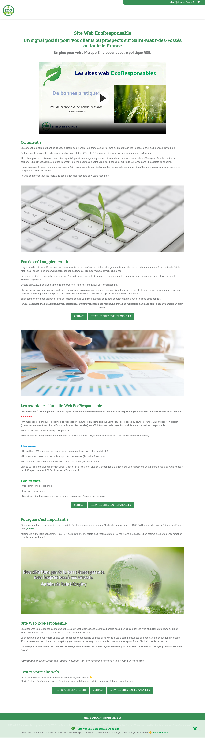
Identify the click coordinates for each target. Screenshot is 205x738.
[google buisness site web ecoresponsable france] (199, 2)
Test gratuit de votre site (69, 690)
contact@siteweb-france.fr (181, 2)
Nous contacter (92, 718)
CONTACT (78, 316)
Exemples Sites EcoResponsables (111, 316)
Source (30, 529)
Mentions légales (112, 718)
